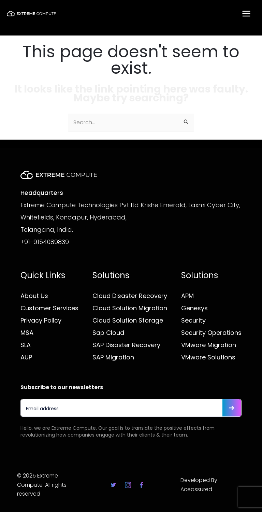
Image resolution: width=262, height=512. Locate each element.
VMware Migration (208, 345)
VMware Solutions (208, 357)
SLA (25, 345)
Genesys (194, 308)
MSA (26, 332)
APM (187, 295)
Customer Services (49, 308)
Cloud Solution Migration (129, 308)
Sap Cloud (108, 332)
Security (193, 320)
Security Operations (211, 332)
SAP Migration (113, 357)
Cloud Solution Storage (127, 320)
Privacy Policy (40, 320)
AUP (26, 357)
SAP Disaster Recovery (126, 345)
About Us (34, 295)
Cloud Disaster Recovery (129, 295)
